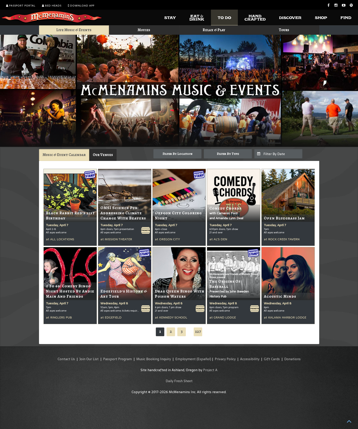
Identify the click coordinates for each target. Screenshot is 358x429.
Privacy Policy (225, 359)
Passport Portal (20, 5)
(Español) (204, 359)
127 (198, 331)
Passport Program (117, 359)
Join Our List (89, 359)
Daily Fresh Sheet (179, 381)
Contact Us (66, 359)
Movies (144, 29)
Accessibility (249, 359)
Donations (292, 359)
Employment (185, 359)
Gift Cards (272, 359)
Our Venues (103, 154)
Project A (210, 370)
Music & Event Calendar (64, 154)
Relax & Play (214, 29)
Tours (284, 29)
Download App (81, 5)
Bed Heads (51, 5)
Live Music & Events (73, 29)
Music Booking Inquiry (153, 359)
